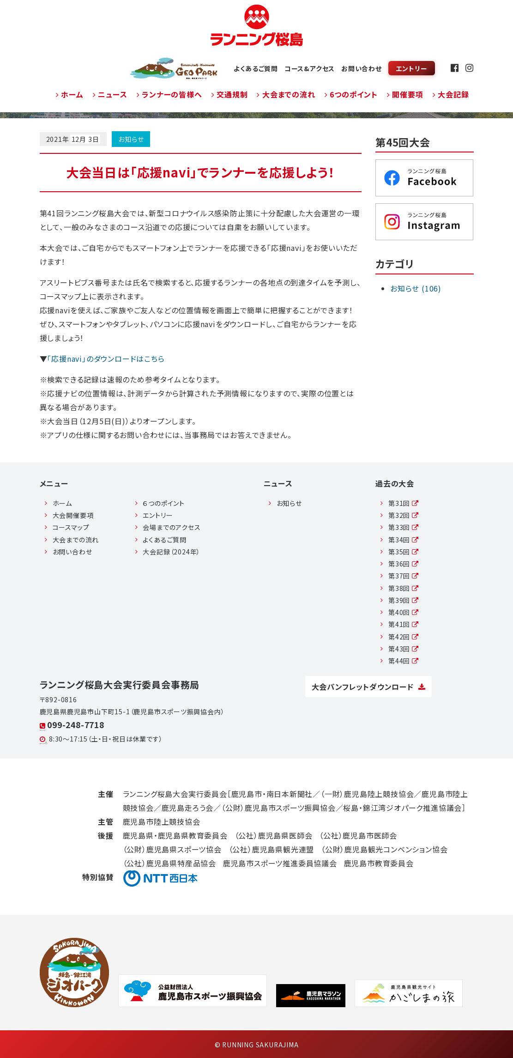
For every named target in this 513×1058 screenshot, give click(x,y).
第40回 (403, 612)
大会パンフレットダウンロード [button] (369, 686)
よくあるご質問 (256, 68)
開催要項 (405, 94)
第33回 (403, 527)
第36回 (403, 563)
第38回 (403, 588)
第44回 (403, 660)
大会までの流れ (286, 94)
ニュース (110, 94)
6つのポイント (351, 94)
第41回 (403, 624)
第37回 (403, 575)
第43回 (403, 648)
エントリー (411, 68)
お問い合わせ (361, 68)
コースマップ (71, 527)
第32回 (403, 515)
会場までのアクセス (171, 527)
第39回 (403, 600)
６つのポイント (164, 503)
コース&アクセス (309, 68)
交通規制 (229, 94)
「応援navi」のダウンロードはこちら (105, 358)
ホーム (70, 94)
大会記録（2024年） (171, 551)
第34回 (403, 539)
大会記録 (451, 94)
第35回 (403, 551)
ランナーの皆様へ (169, 94)
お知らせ (131, 139)
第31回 (403, 503)
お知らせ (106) (415, 288)
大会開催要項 (73, 515)
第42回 (403, 636)
